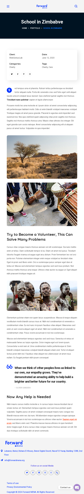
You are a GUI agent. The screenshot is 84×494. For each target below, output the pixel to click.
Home (24, 28)
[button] (76, 6)
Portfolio (35, 28)
